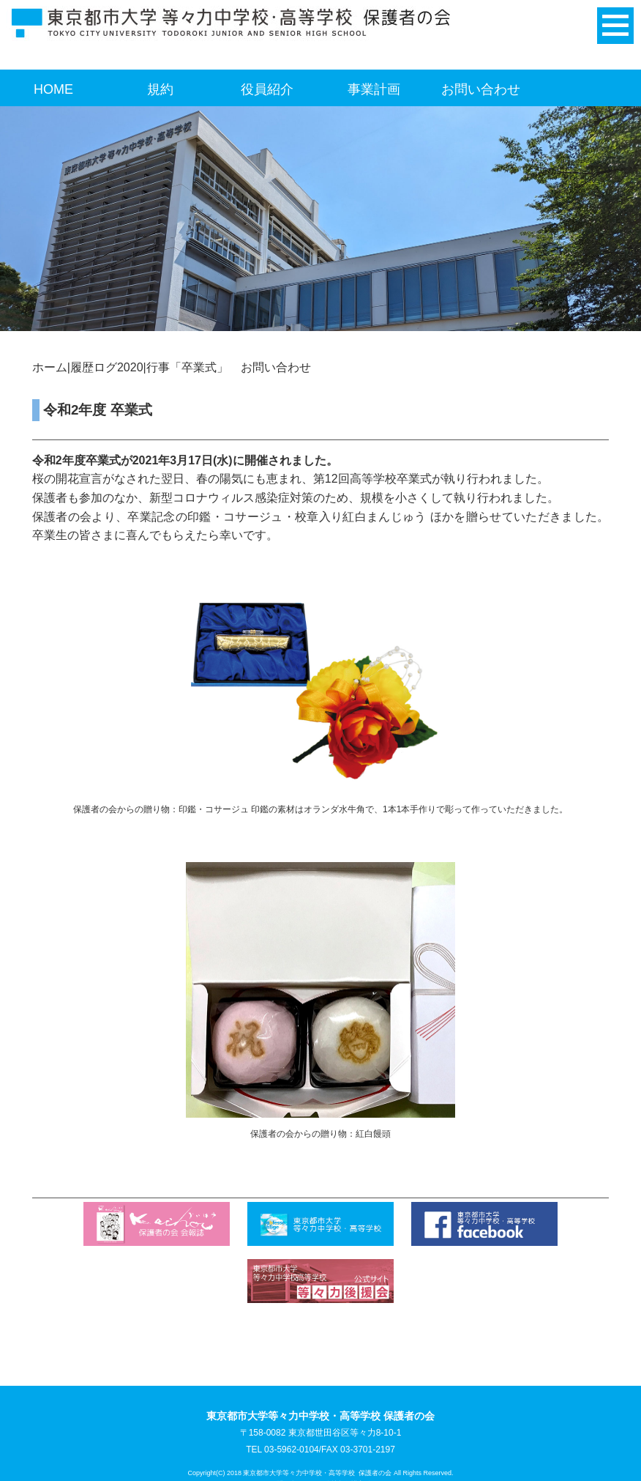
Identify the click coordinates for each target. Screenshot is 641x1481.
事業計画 (374, 89)
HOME (53, 89)
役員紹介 (267, 89)
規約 (160, 89)
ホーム (49, 367)
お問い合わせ (480, 89)
